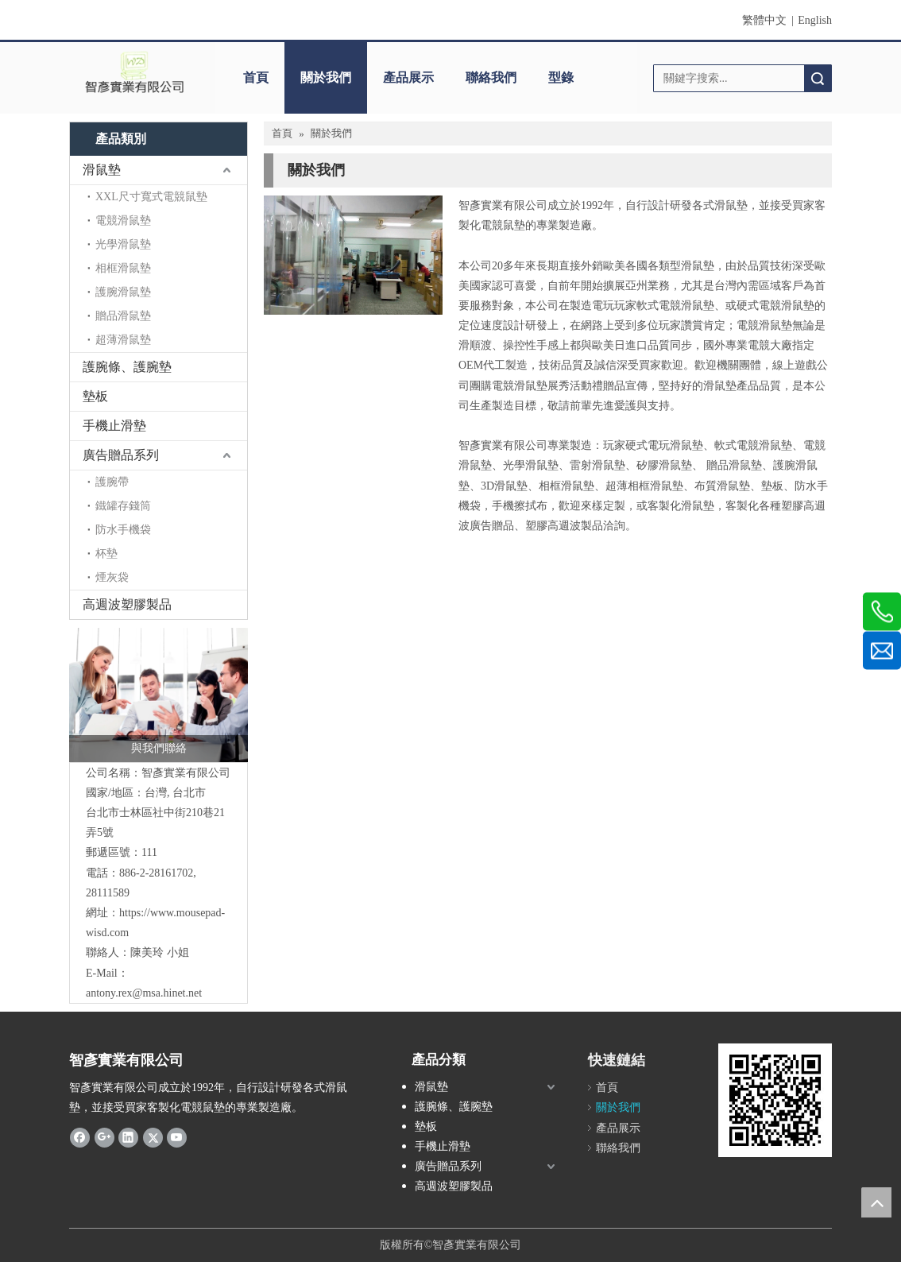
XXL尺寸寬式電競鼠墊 (151, 197)
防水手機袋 (123, 530)
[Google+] (104, 1137)
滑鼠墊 (102, 169)
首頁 (256, 77)
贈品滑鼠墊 (123, 316)
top (876, 1202)
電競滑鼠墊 (123, 220)
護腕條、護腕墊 (127, 367)
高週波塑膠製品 (127, 604)
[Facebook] (80, 1137)
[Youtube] (177, 1137)
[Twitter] (153, 1137)
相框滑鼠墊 (123, 268)
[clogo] (134, 72)
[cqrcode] (775, 1100)
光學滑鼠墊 (123, 244)
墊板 (95, 396)
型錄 (561, 77)
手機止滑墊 (114, 425)
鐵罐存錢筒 (123, 506)
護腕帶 (112, 482)
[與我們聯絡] (158, 695)
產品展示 (408, 77)
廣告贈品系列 (121, 455)
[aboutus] (353, 255)
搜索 (817, 78)
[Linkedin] (128, 1137)
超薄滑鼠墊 (123, 340)
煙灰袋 (112, 577)
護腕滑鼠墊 (123, 292)
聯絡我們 (491, 77)
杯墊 (106, 553)
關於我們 (325, 77)
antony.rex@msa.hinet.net (144, 993)
